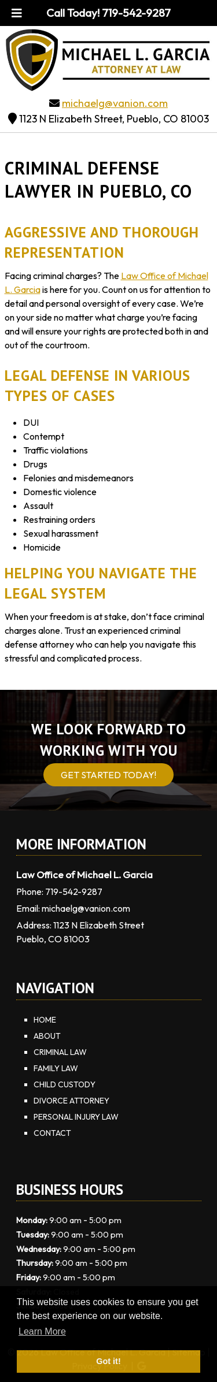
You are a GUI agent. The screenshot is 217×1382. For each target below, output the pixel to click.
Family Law (56, 1068)
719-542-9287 (73, 891)
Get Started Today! (108, 775)
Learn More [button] (42, 1331)
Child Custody (64, 1084)
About (47, 1036)
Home (45, 1020)
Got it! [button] (108, 1361)
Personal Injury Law (76, 1117)
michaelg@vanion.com (115, 103)
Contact (52, 1133)
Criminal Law (60, 1052)
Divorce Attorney (71, 1100)
